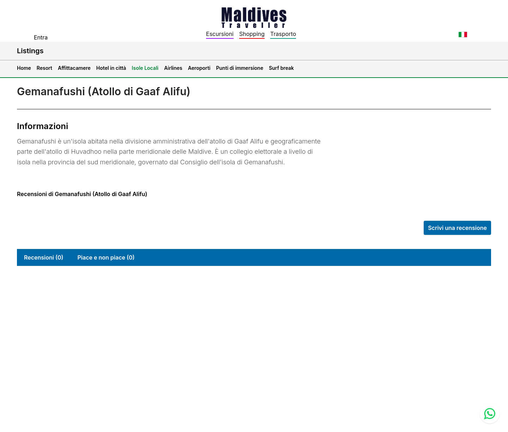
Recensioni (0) (43, 257)
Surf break (281, 68)
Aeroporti (199, 68)
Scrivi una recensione (457, 227)
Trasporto (283, 33)
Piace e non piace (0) (105, 257)
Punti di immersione (240, 68)
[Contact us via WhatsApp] (489, 413)
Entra (41, 37)
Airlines (173, 68)
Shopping (252, 33)
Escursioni (220, 33)
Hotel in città (111, 68)
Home (24, 68)
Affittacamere (74, 68)
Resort (44, 68)
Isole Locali (145, 68)
